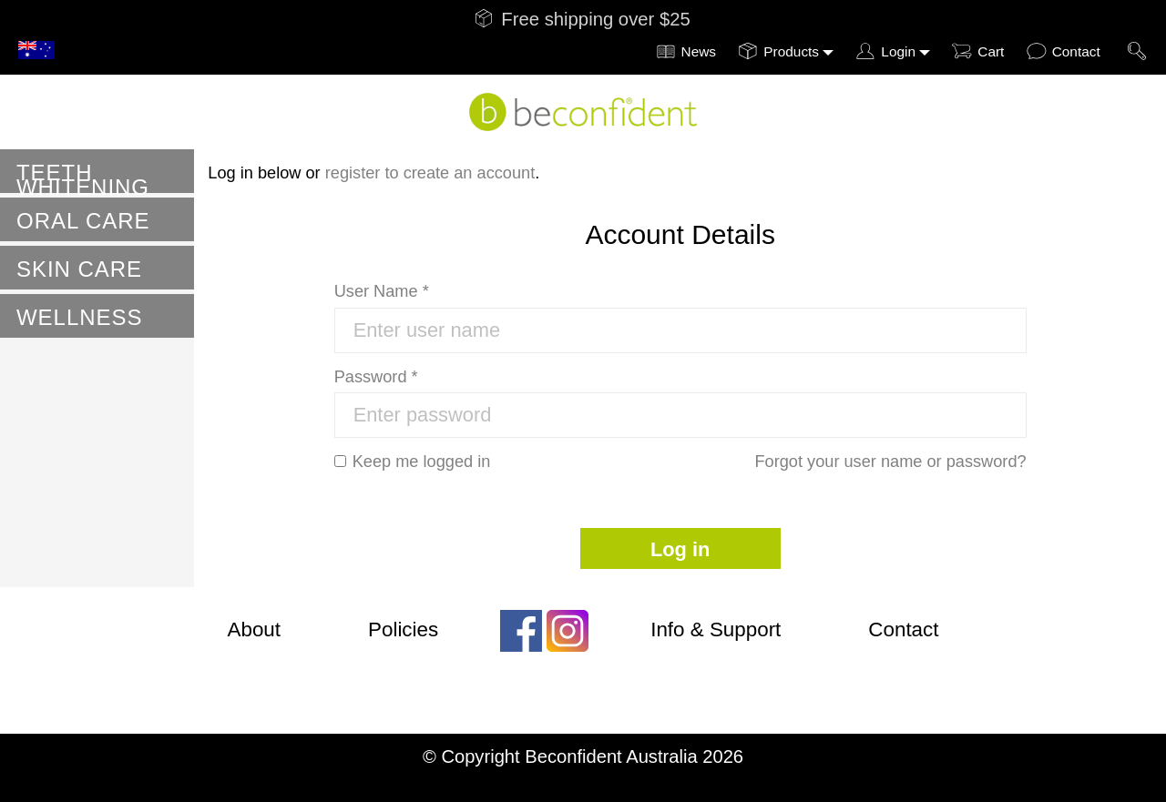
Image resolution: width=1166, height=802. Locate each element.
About (254, 629)
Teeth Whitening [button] (82, 176)
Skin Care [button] (79, 269)
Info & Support (715, 629)
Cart (990, 51)
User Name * (381, 291)
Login (898, 51)
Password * (376, 377)
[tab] (97, 171)
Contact (1076, 51)
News (698, 51)
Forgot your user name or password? (890, 461)
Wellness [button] (79, 317)
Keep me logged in (412, 461)
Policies (403, 629)
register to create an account (430, 173)
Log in (680, 549)
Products (791, 51)
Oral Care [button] (82, 220)
